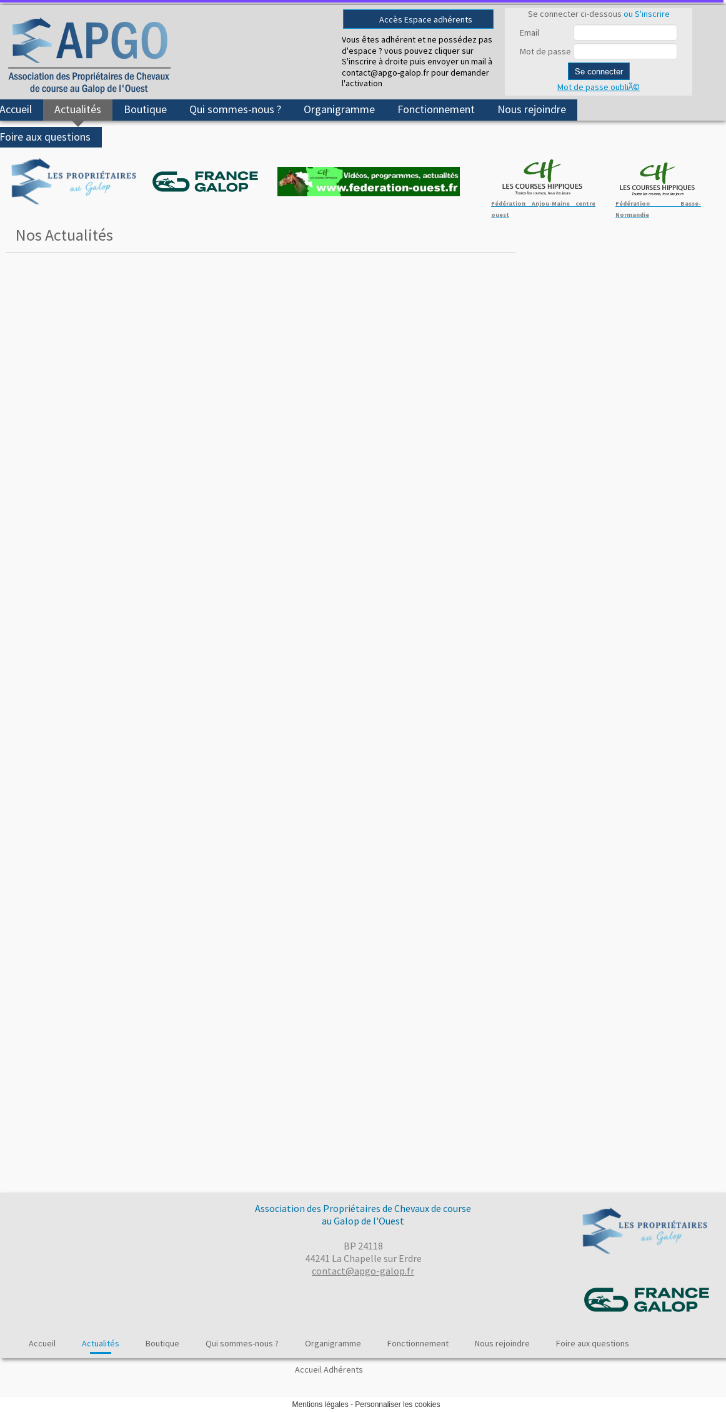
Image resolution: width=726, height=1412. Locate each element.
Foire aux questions (592, 1343)
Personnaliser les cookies (397, 1404)
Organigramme (339, 109)
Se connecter (599, 71)
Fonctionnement (436, 109)
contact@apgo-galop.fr (363, 1270)
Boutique (145, 109)
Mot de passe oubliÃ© (598, 87)
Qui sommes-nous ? (235, 109)
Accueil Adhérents (329, 1369)
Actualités (77, 109)
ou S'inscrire (647, 13)
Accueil (42, 1343)
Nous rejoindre (531, 109)
